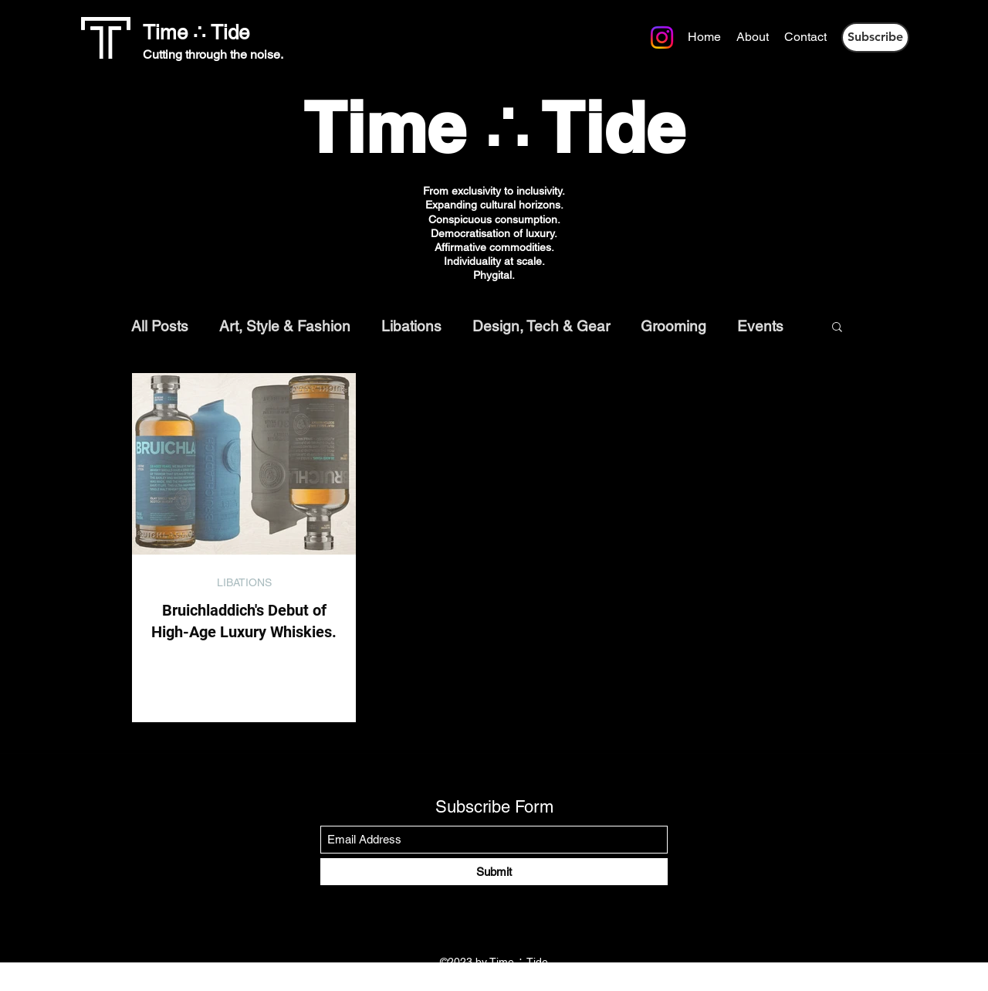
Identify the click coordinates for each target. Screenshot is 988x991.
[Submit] (494, 871)
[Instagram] (415, 36)
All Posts (159, 325)
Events (760, 325)
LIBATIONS (244, 582)
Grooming (673, 325)
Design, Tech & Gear (541, 325)
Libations (411, 325)
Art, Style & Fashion (284, 325)
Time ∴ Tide (196, 32)
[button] (875, 37)
